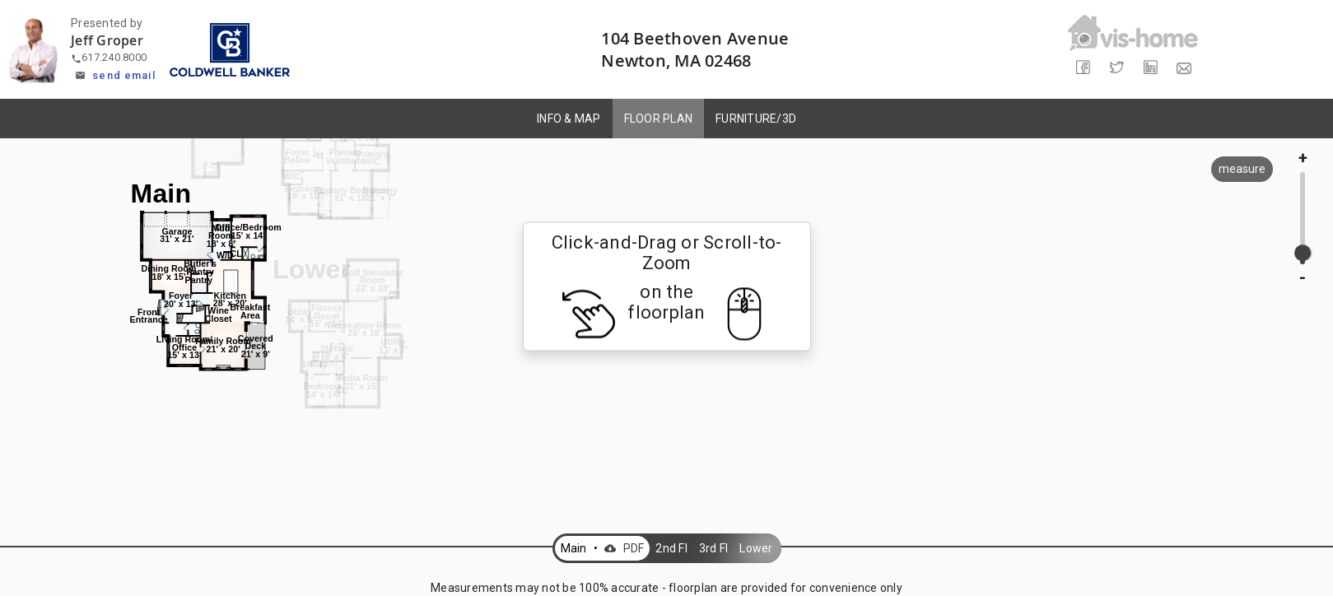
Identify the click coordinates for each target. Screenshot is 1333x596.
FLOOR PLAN (658, 118)
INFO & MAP (569, 118)
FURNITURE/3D (755, 118)
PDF (622, 548)
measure (1242, 168)
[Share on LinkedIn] (1150, 68)
